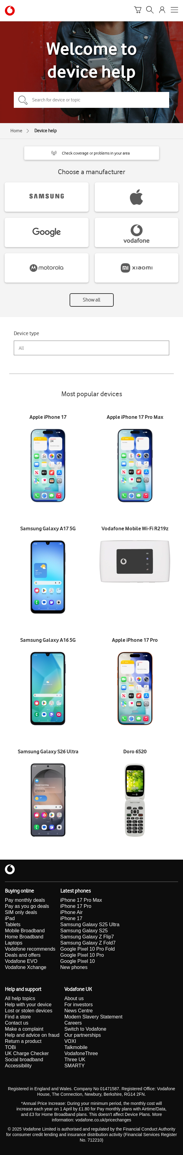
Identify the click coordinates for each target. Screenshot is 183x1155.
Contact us (16, 1022)
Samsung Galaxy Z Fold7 (88, 942)
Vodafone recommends (30, 949)
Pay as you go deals (27, 906)
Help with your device (28, 1004)
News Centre (78, 1010)
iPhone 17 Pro (75, 906)
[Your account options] (162, 10)
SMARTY (74, 1065)
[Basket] (137, 10)
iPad (10, 918)
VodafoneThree (81, 1053)
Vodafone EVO (21, 961)
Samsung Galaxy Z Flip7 (87, 936)
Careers (73, 1022)
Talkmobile (76, 1047)
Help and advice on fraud (32, 1035)
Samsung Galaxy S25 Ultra (90, 924)
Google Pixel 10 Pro (82, 955)
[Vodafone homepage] (10, 11)
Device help (45, 130)
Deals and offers (22, 955)
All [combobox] (21, 348)
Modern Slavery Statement (93, 1016)
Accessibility (18, 1065)
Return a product (23, 1041)
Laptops (13, 942)
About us (74, 998)
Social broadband (24, 1059)
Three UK (74, 1059)
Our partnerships (82, 1035)
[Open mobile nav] (174, 10)
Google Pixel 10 (77, 961)
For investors (78, 1004)
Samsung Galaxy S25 (84, 930)
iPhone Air (71, 912)
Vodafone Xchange (25, 967)
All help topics (20, 998)
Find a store (18, 1016)
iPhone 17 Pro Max (81, 900)
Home (16, 130)
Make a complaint (24, 1029)
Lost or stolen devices (28, 1010)
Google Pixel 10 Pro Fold (87, 949)
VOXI (70, 1041)
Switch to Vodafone (85, 1029)
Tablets (13, 924)
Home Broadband (24, 936)
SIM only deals (21, 912)
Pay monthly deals (25, 900)
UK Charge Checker (27, 1053)
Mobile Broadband (25, 930)
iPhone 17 (71, 918)
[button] (91, 153)
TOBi (10, 1047)
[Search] (150, 10)
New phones (74, 967)
